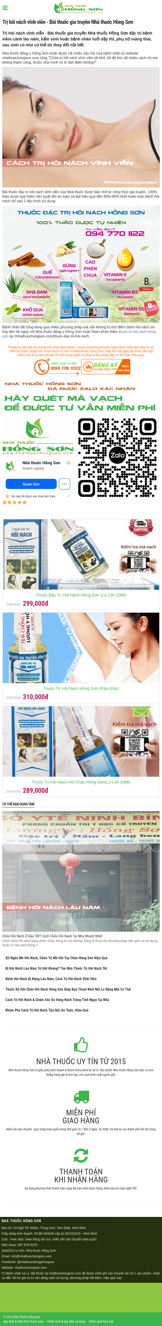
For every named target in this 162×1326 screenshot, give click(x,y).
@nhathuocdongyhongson (35, 1262)
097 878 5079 (27, 1245)
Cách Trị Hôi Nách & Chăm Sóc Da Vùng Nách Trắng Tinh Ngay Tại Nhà (57, 1000)
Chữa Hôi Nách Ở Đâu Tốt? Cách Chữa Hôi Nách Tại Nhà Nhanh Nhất (52, 936)
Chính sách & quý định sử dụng (66, 1321)
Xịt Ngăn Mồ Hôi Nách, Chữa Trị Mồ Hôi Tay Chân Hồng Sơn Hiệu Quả (56, 958)
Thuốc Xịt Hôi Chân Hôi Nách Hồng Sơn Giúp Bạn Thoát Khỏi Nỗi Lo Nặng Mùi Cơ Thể (68, 989)
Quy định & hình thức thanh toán (23, 1321)
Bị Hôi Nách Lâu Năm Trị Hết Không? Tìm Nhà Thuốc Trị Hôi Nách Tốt (56, 968)
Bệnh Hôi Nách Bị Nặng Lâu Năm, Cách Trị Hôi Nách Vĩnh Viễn (51, 979)
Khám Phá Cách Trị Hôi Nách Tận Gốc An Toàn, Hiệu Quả (46, 1010)
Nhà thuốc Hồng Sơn (41, 1250)
